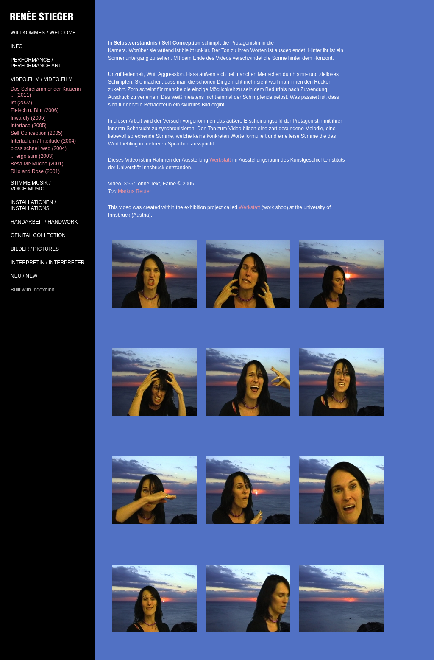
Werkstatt (220, 160)
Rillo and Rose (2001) (35, 171)
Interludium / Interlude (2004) (43, 141)
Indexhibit (43, 290)
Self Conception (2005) (37, 133)
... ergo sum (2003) (32, 156)
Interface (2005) (29, 126)
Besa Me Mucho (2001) (37, 164)
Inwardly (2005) (28, 118)
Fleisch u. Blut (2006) (34, 110)
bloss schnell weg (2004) (39, 148)
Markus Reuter (134, 191)
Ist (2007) (21, 103)
